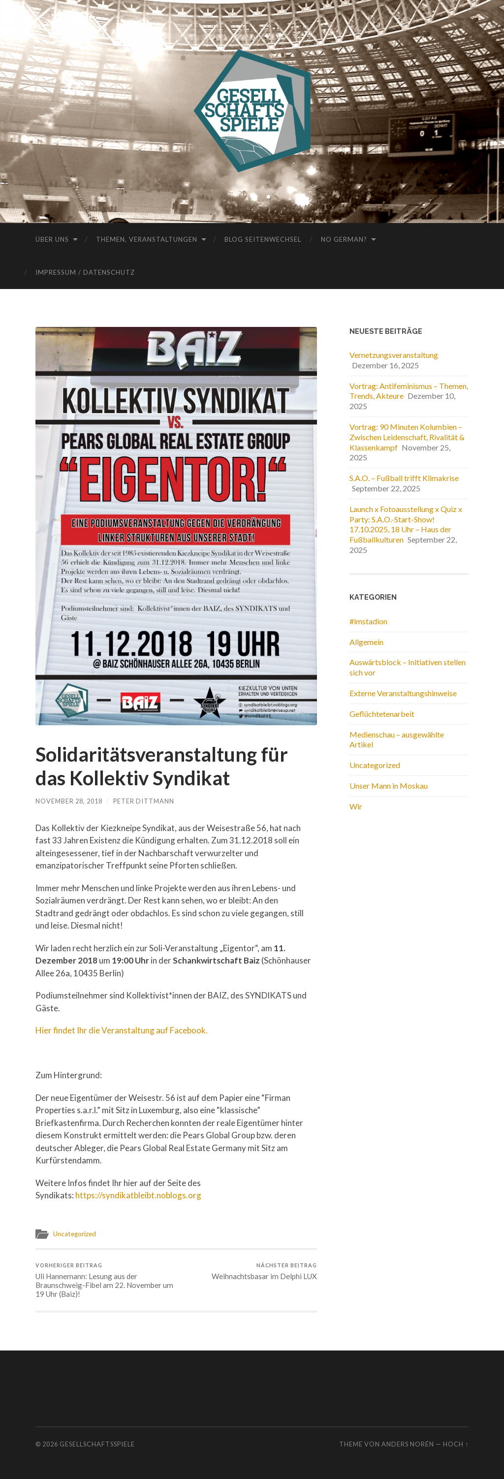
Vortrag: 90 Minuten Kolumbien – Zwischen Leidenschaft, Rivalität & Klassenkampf (407, 437)
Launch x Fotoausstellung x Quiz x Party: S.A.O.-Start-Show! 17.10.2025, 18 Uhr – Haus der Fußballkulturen (405, 524)
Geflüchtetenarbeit (381, 713)
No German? (344, 239)
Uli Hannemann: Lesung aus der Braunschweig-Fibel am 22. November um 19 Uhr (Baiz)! (104, 1280)
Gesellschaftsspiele (97, 1444)
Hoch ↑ (456, 1444)
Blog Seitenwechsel (262, 239)
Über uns (52, 239)
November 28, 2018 (68, 801)
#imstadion (368, 621)
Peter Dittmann (143, 801)
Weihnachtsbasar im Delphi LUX (264, 1271)
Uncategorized (74, 1234)
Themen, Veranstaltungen (146, 239)
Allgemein (366, 641)
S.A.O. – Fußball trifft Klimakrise (404, 477)
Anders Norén (407, 1444)
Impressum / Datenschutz (85, 272)
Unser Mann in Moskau (388, 785)
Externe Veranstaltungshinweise (403, 693)
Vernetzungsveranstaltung (393, 354)
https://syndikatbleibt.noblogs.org (138, 1195)
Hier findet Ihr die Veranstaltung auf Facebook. (121, 1030)
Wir (355, 806)
